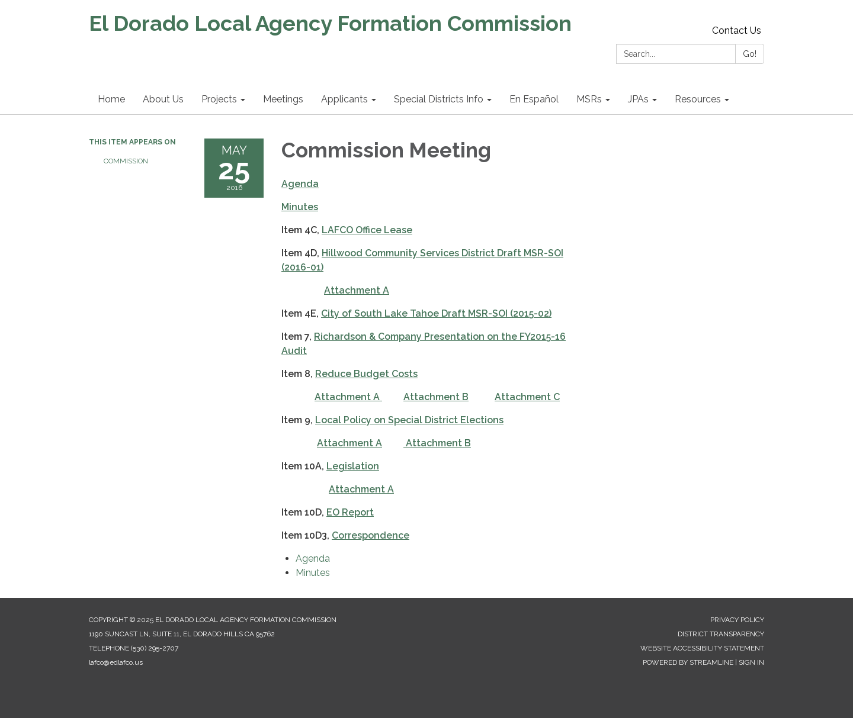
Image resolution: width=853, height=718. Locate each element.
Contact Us (736, 30)
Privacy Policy (737, 620)
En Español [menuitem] (534, 99)
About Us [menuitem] (163, 99)
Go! (749, 54)
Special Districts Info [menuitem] (438, 99)
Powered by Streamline (688, 662)
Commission (126, 161)
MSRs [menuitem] (589, 99)
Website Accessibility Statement (702, 648)
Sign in (751, 662)
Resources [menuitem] (698, 99)
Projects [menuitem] (219, 99)
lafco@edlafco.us (116, 662)
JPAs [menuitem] (638, 99)
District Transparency (721, 634)
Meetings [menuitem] (283, 99)
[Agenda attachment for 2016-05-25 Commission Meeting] (313, 558)
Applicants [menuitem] (344, 99)
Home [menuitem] (111, 99)
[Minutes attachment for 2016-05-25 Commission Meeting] (313, 572)
